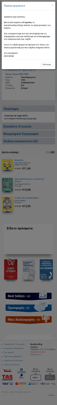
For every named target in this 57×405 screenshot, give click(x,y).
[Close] (52, 5)
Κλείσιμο (47, 64)
